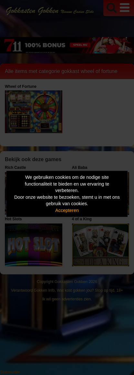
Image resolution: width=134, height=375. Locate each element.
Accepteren (67, 210)
